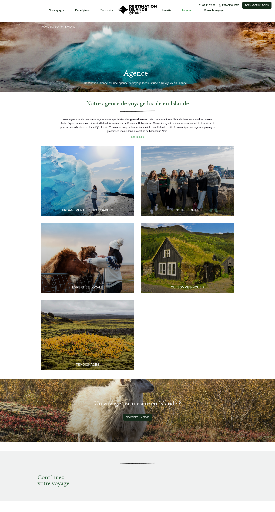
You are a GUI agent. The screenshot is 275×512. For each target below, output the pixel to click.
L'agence (187, 10)
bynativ (166, 10)
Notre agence (67, 27)
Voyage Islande (49, 27)
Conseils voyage (214, 10)
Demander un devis (257, 5)
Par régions (82, 10)
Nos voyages (56, 10)
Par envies (106, 10)
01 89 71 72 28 (207, 5)
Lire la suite (137, 136)
